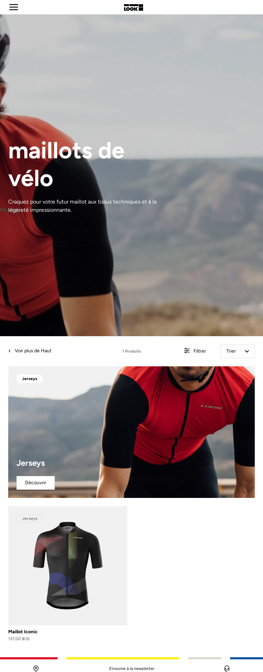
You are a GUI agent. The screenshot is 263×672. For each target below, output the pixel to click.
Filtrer (195, 351)
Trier (237, 351)
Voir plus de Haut (29, 351)
